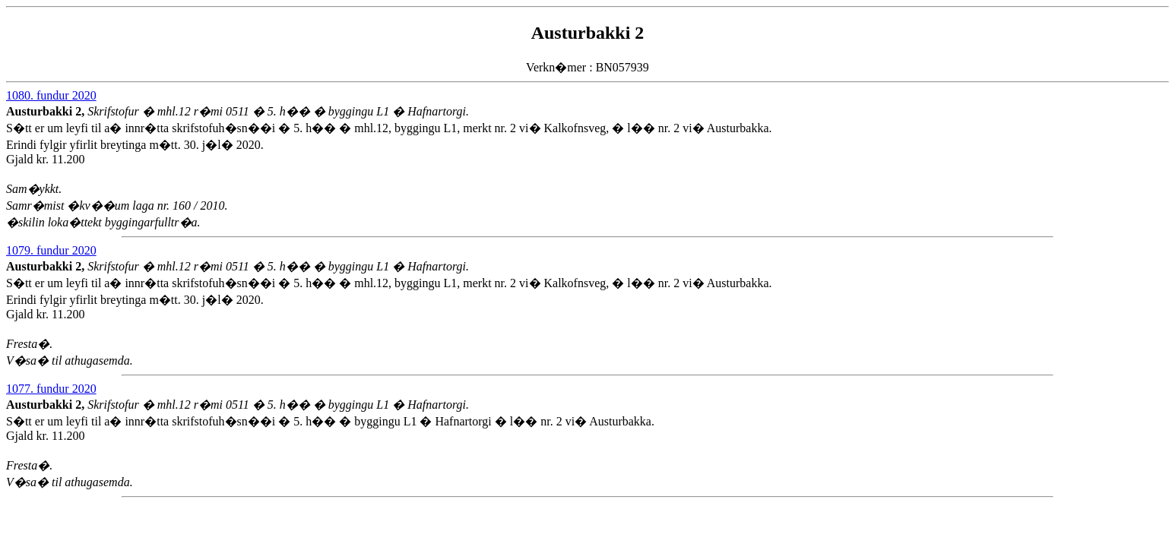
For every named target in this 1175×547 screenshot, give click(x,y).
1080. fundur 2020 (51, 95)
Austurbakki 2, (46, 111)
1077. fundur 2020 (51, 388)
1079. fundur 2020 (51, 250)
